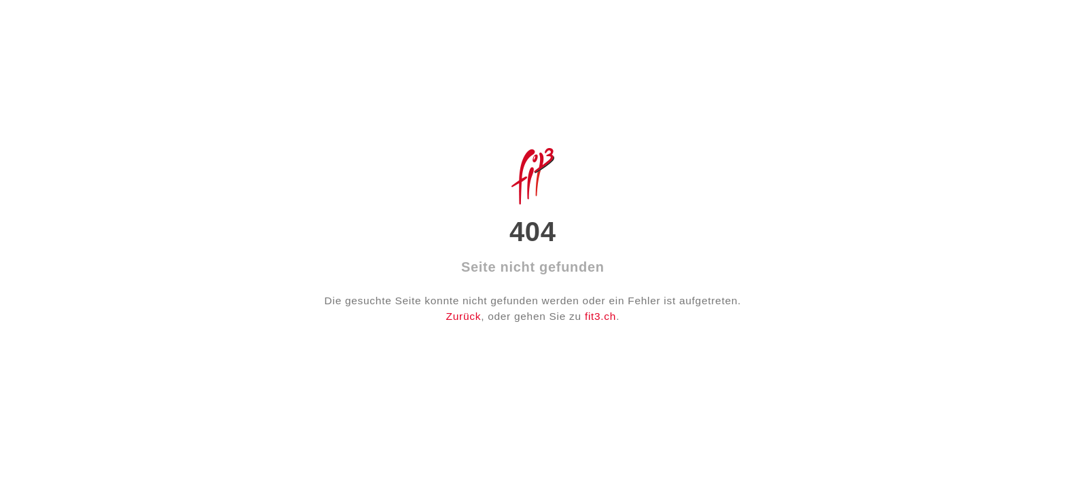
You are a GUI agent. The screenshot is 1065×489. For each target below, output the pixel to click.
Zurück (464, 316)
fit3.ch (600, 316)
